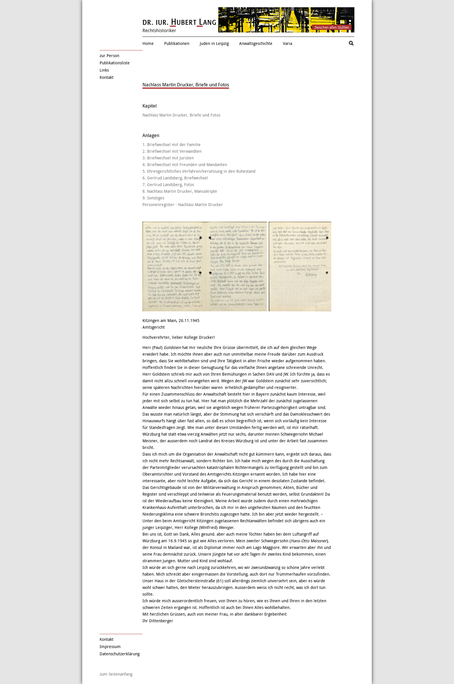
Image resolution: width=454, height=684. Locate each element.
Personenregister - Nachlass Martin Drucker (182, 204)
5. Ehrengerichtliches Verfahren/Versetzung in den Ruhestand (198, 171)
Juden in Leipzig (214, 43)
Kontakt (107, 77)
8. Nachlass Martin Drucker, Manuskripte (179, 191)
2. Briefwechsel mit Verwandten (172, 151)
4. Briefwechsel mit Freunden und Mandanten (184, 164)
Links (104, 70)
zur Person (109, 55)
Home (148, 43)
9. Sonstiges (153, 198)
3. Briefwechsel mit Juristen (168, 158)
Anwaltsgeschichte (255, 43)
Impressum (110, 646)
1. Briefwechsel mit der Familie (171, 144)
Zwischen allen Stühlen (331, 27)
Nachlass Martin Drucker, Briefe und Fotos (181, 115)
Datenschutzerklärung (120, 653)
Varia (287, 43)
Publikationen (176, 43)
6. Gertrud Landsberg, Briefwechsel (175, 178)
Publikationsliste (115, 63)
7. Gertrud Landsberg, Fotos (168, 184)
